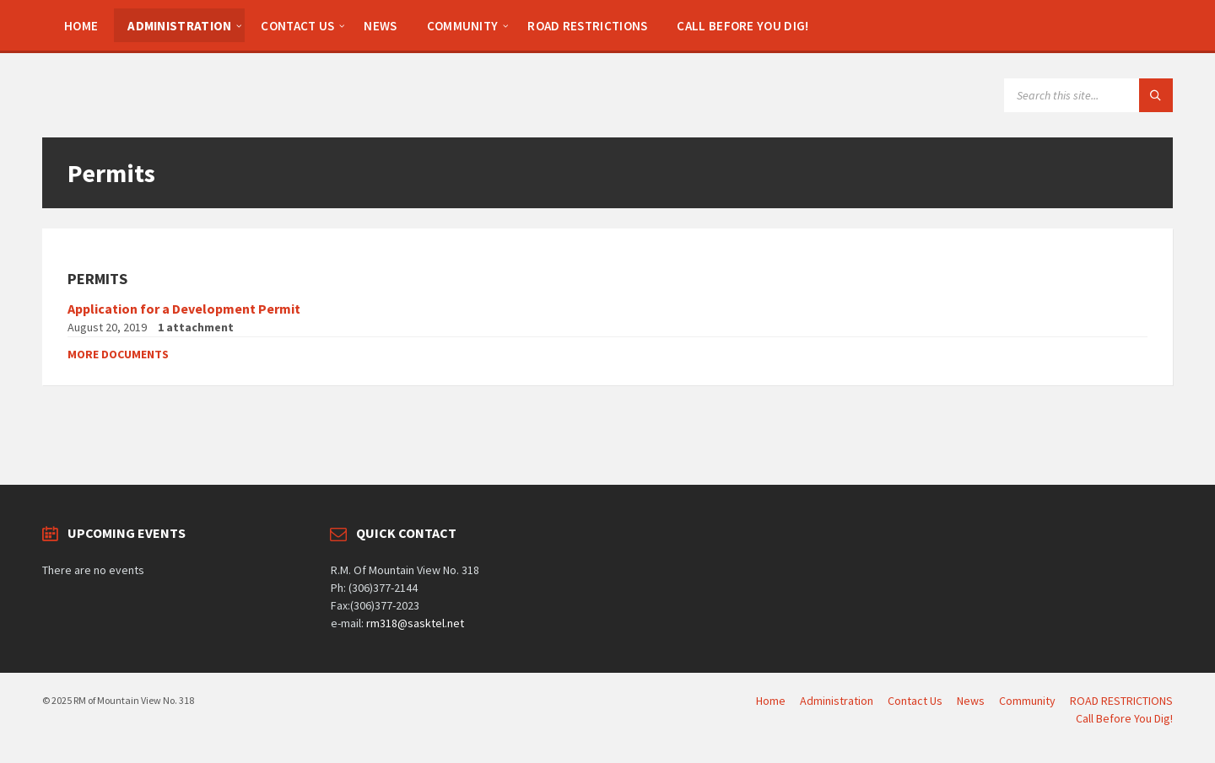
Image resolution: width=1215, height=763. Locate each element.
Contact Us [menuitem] (915, 700)
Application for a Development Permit (184, 308)
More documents (118, 354)
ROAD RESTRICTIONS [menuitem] (1121, 700)
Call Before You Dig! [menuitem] (1124, 718)
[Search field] (1088, 95)
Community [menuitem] (1027, 700)
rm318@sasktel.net (415, 623)
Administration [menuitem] (836, 700)
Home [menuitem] (771, 700)
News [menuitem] (971, 700)
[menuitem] (81, 25)
